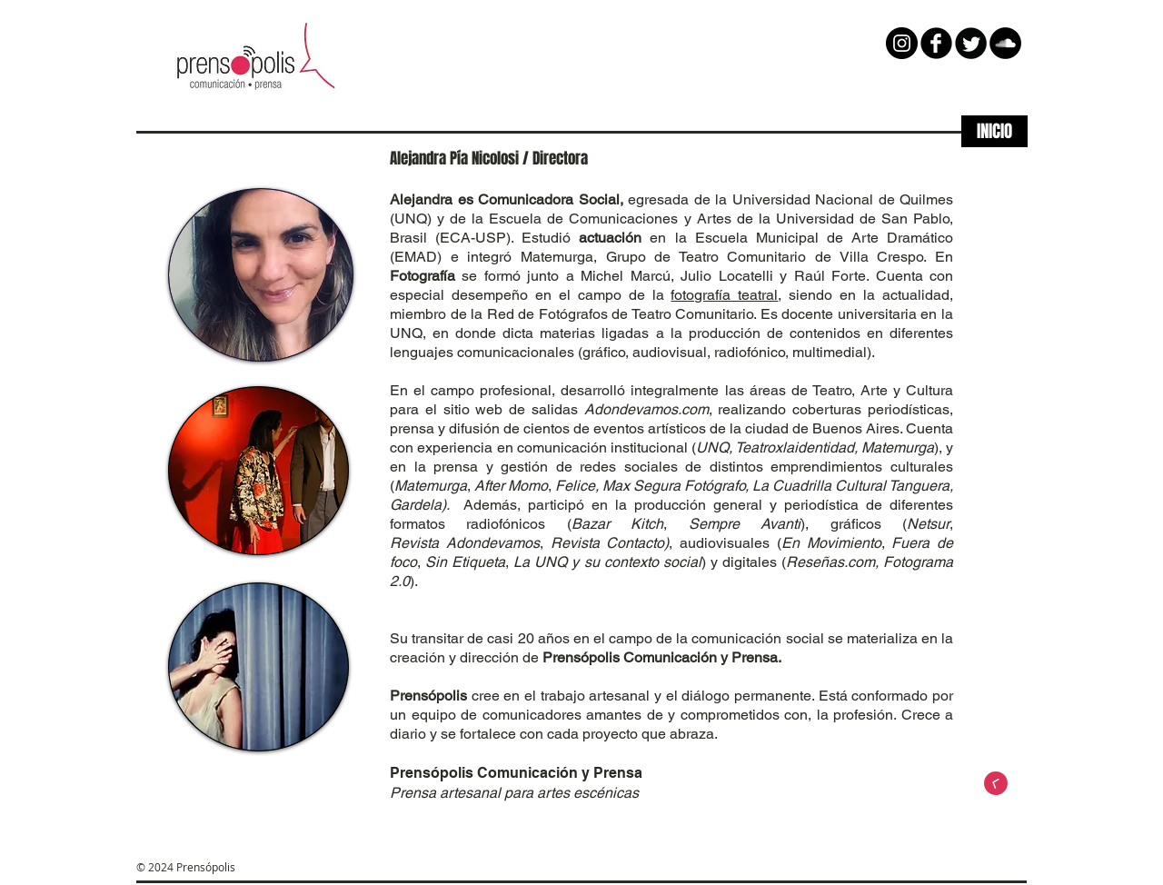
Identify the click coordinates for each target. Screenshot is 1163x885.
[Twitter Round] (971, 43)
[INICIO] (994, 131)
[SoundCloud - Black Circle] (1005, 43)
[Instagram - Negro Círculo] (902, 43)
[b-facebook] (936, 43)
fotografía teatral (724, 294)
